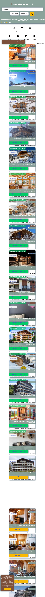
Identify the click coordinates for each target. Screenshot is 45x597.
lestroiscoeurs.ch (22, 4)
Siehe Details (18, 477)
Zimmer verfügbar (18, 65)
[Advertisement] (22, 495)
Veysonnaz (13, 49)
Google (6, 578)
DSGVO (7, 586)
